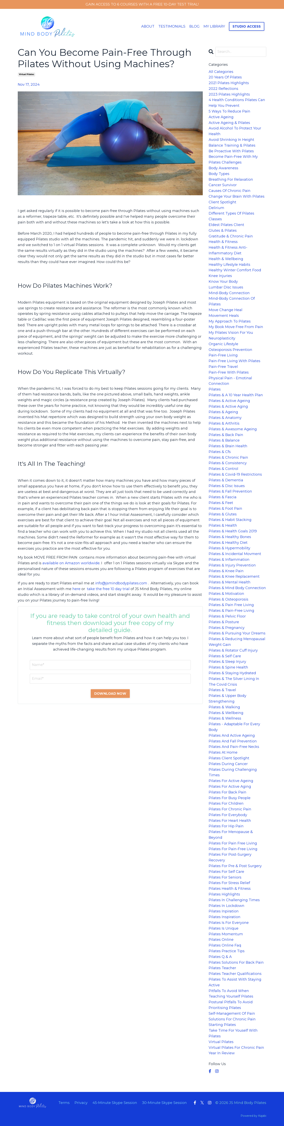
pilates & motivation (226, 593)
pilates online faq (225, 945)
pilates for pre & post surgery (235, 866)
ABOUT (147, 26)
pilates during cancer (228, 764)
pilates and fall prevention (233, 741)
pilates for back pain (227, 792)
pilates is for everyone (229, 923)
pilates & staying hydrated (232, 673)
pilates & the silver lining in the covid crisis (234, 682)
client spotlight (222, 202)
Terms (64, 1103)
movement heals (224, 315)
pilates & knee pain (226, 571)
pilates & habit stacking (230, 520)
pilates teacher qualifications (235, 974)
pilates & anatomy (225, 418)
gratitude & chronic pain (231, 236)
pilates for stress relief (229, 883)
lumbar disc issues (226, 287)
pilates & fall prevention (230, 491)
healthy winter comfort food (235, 270)
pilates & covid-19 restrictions (235, 474)
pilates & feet (221, 503)
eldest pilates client (226, 225)
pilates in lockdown (226, 906)
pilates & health (223, 525)
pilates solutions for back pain (236, 962)
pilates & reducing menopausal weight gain (237, 642)
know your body (223, 281)
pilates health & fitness (230, 888)
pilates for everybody (228, 815)
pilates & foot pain (225, 508)
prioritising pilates (225, 1008)
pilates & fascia (222, 497)
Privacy (81, 1103)
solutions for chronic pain (232, 1019)
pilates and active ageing (232, 735)
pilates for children (226, 803)
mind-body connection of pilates (232, 302)
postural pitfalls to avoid (231, 1002)
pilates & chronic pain (228, 457)
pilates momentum (226, 934)
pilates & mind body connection (237, 588)
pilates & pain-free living (231, 610)
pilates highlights (224, 894)
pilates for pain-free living (233, 849)
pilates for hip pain (226, 826)
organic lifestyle (223, 344)
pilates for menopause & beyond (231, 835)
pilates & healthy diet (228, 542)
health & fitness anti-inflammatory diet (228, 250)
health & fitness (223, 242)
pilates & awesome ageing (233, 429)
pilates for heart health (230, 820)
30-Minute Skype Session (164, 1103)
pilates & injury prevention (232, 565)
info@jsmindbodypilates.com (121, 583)
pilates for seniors (225, 877)
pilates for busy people (229, 798)
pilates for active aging (230, 786)
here (76, 589)
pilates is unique (223, 928)
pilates (215, 389)
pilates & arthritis (224, 423)
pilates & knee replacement (234, 577)
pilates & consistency (228, 463)
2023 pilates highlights (229, 94)
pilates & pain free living (231, 605)
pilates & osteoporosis (228, 599)
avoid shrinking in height (231, 140)
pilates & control (223, 469)
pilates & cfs (220, 452)
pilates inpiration (224, 911)
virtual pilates (26, 74)
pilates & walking (224, 707)
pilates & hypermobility (229, 548)
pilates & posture (224, 622)
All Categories (221, 72)
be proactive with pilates (231, 151)
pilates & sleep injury (227, 662)
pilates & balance (224, 440)
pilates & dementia (226, 480)
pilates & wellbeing (226, 713)
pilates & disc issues (227, 486)
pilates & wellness (225, 718)
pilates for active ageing (231, 781)
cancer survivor (223, 185)
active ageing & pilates (229, 123)
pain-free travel (223, 366)
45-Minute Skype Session (114, 1103)
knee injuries (220, 276)
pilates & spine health (228, 667)
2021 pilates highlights (229, 83)
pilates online (221, 940)
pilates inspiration (224, 917)
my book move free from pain (236, 327)
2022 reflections (223, 88)
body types (219, 174)
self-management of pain (232, 1013)
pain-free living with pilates (234, 361)
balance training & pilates (232, 145)
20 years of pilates (225, 77)
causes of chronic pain (229, 191)
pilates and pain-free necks (234, 747)
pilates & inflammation (229, 559)
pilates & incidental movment (235, 554)
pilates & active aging (228, 406)
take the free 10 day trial (108, 589)
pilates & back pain (226, 435)
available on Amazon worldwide (71, 563)
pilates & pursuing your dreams (237, 633)
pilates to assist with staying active (235, 982)
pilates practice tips (227, 951)
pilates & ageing (223, 412)
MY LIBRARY (214, 26)
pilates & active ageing (229, 401)
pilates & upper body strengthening (227, 699)
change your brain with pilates (236, 196)
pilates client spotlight (229, 758)
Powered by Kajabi (253, 1116)
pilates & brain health (228, 446)
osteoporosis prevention (230, 350)
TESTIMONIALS (171, 26)
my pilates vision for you (231, 332)
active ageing (221, 117)
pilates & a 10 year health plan (236, 395)
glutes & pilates (223, 230)
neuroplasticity (222, 338)
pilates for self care (226, 871)
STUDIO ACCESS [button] (247, 26)
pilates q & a (220, 957)
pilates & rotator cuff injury (233, 650)
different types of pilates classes (231, 216)
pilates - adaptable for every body (234, 727)
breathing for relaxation (231, 179)
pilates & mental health (229, 582)
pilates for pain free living (233, 843)
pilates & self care (225, 656)
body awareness (223, 168)
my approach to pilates (230, 321)
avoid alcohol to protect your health (235, 131)
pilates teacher (222, 968)
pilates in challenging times (234, 900)
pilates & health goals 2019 (233, 531)
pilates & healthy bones (230, 537)
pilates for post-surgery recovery (230, 858)
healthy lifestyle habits (229, 264)
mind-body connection (229, 293)
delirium (216, 208)
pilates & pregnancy (227, 628)
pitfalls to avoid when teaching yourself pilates (231, 994)
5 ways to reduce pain (229, 111)
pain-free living (223, 355)
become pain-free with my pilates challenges (233, 160)
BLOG (194, 26)
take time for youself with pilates (233, 1033)
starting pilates (222, 1025)
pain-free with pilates (229, 372)
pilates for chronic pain (230, 809)
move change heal (225, 310)
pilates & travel (222, 690)
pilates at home (223, 752)
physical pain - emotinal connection (230, 381)
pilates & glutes (223, 514)
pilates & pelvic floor (227, 616)
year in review (222, 1053)
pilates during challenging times (233, 772)
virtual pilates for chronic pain (236, 1047)
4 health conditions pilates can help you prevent (237, 103)
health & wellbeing (226, 259)
